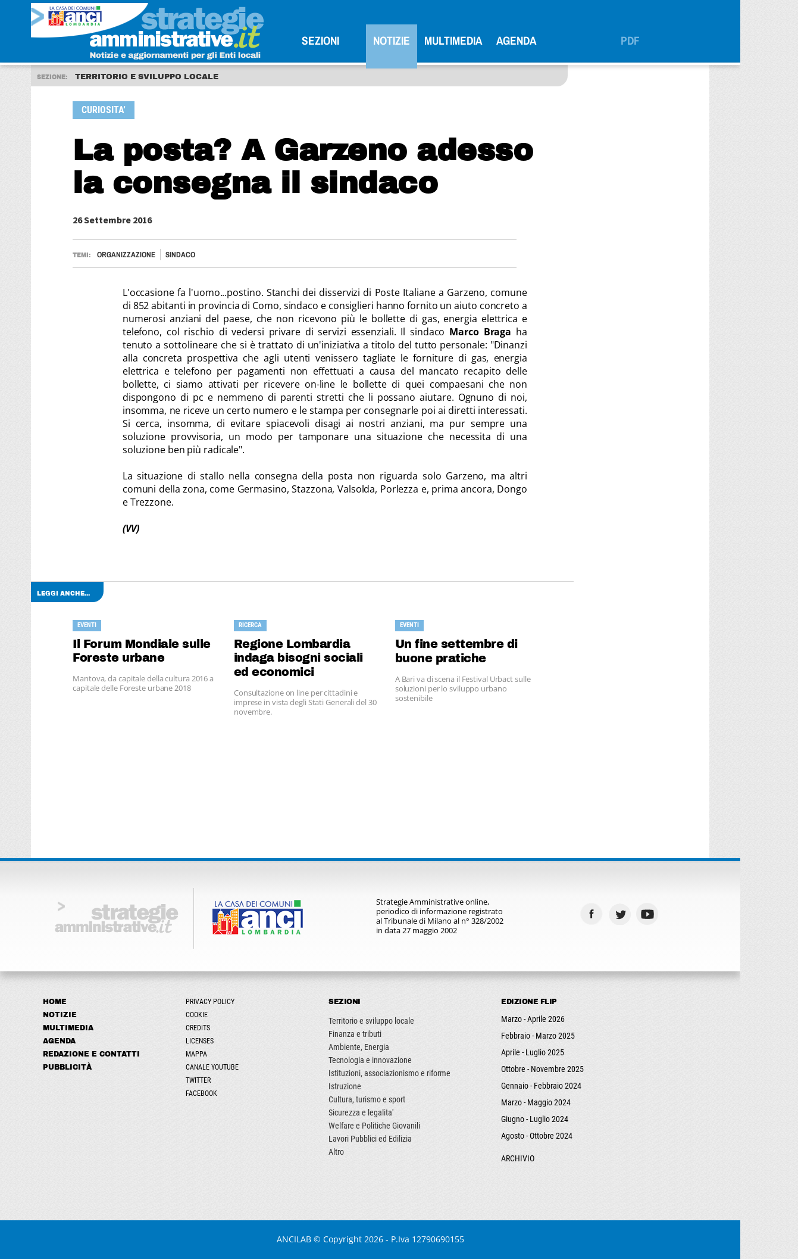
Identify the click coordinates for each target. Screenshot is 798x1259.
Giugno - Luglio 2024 (563, 1119)
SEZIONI (349, 40)
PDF (659, 40)
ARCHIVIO (547, 1158)
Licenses (229, 1041)
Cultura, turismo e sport (396, 1099)
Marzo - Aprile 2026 (562, 1019)
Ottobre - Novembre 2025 (571, 1069)
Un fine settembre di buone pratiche (485, 651)
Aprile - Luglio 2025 (561, 1052)
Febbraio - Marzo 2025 (567, 1035)
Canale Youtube (241, 1067)
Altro (365, 1152)
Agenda (545, 40)
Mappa (225, 1054)
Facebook (230, 1093)
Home (84, 1001)
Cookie (226, 1014)
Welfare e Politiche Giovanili (403, 1125)
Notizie (420, 40)
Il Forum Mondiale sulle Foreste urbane (171, 651)
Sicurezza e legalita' (390, 1112)
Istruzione (374, 1086)
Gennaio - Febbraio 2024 (570, 1085)
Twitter (227, 1080)
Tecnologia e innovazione (399, 1060)
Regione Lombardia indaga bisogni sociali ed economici (327, 658)
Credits (227, 1027)
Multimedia (482, 40)
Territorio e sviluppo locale (400, 1021)
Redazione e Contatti (120, 1054)
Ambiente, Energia (388, 1047)
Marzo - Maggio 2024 (565, 1102)
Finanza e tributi (384, 1034)
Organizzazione (155, 255)
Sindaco (209, 255)
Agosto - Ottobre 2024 (566, 1135)
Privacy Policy (239, 1001)
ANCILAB (322, 1239)
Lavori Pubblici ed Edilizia (399, 1138)
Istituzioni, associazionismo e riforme (419, 1073)
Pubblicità (96, 1067)
